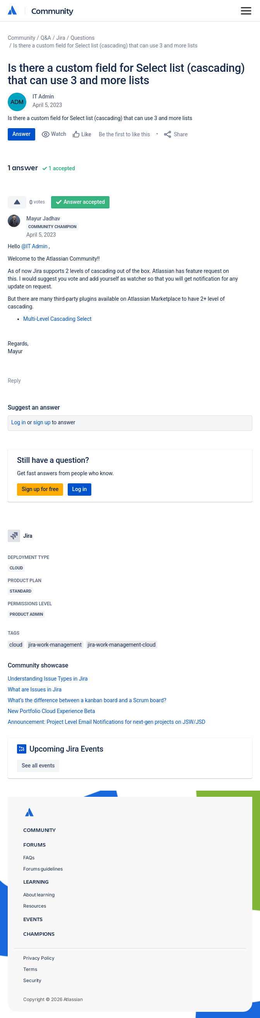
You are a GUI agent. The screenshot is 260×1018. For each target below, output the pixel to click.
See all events (38, 765)
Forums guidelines (43, 869)
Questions (82, 38)
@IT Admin (34, 246)
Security (32, 980)
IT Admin (43, 96)
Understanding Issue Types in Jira (48, 679)
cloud (15, 645)
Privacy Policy (39, 958)
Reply (14, 381)
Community (52, 10)
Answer (21, 134)
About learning (39, 895)
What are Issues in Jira (35, 689)
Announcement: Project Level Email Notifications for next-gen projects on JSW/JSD (106, 722)
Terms (30, 969)
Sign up (42, 422)
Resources (34, 906)
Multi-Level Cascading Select (58, 319)
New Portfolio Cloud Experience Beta (51, 711)
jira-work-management (55, 645)
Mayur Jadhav (43, 218)
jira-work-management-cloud (121, 645)
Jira (60, 38)
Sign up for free (40, 489)
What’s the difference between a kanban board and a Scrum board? (87, 700)
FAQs (28, 857)
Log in (18, 422)
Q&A (46, 38)
